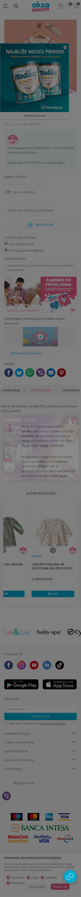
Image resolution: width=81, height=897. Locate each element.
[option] (40, 390)
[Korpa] (75, 9)
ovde (44, 445)
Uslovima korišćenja (52, 723)
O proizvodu (40, 390)
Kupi (53, 594)
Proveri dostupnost (26, 353)
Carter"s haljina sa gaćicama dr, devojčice (52, 566)
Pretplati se (41, 224)
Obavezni (18, 877)
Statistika (51, 877)
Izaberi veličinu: (15, 177)
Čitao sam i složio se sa (36, 723)
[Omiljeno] (67, 7)
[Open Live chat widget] (70, 876)
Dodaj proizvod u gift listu (24, 250)
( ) (20, 192)
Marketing (18, 883)
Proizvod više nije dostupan (30, 211)
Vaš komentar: (15, 258)
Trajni (35, 877)
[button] (16, 6)
